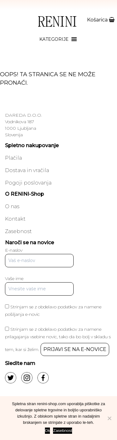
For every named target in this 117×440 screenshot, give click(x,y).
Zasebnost (18, 231)
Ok (47, 430)
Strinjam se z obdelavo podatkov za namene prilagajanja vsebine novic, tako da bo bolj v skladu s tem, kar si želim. (58, 339)
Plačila (13, 158)
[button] (54, 39)
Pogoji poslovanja (28, 183)
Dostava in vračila (27, 170)
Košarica (101, 20)
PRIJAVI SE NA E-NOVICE (74, 349)
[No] (109, 418)
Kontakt (15, 219)
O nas (12, 206)
